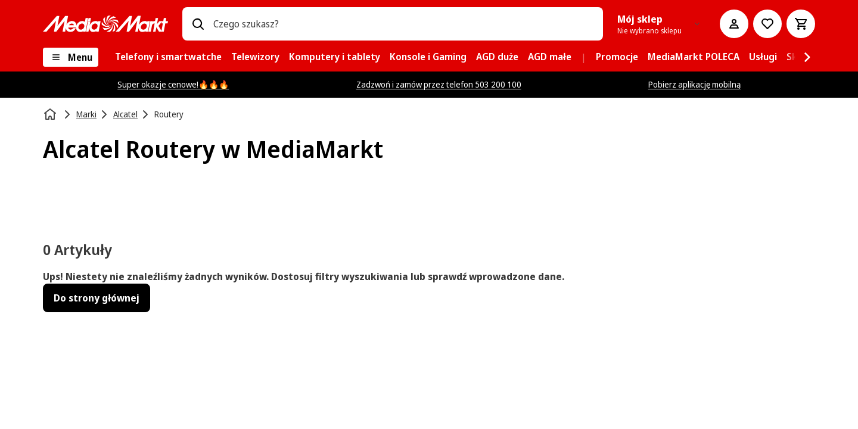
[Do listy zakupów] (767, 24)
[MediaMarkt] (105, 23)
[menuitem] (168, 57)
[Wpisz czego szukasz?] (198, 24)
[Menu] (70, 57)
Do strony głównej (96, 298)
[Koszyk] (800, 24)
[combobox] (403, 24)
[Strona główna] (51, 114)
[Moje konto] (734, 24)
